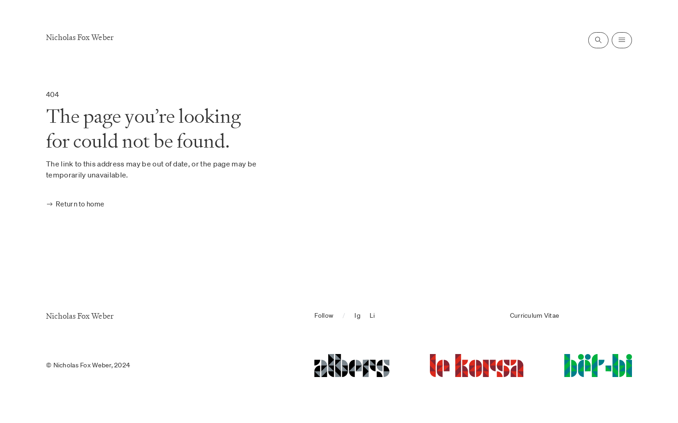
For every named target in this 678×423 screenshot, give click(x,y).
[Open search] (598, 40)
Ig (357, 315)
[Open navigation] (622, 40)
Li (372, 315)
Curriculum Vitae (534, 315)
